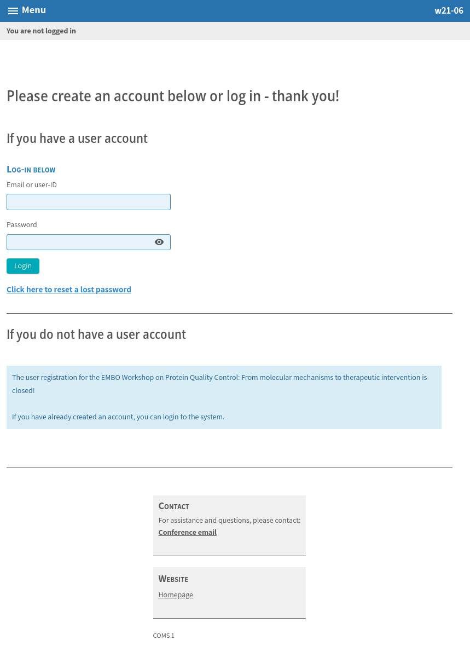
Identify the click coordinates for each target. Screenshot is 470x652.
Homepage (176, 594)
